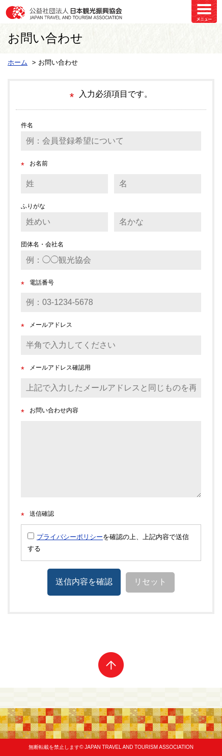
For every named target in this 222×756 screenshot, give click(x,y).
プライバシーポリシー (70, 537)
